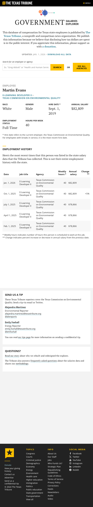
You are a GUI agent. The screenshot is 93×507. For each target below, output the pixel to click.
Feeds (50, 489)
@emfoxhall (11, 331)
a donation (49, 46)
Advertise (9, 477)
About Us (52, 453)
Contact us (10, 474)
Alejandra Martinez (15, 307)
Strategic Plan (54, 466)
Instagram (75, 463)
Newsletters (53, 492)
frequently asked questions (44, 360)
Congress (30, 453)
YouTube (75, 460)
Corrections (53, 485)
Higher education (34, 479)
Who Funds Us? (55, 463)
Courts (29, 456)
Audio (50, 495)
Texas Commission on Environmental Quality (31, 98)
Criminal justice (33, 460)
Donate (8, 465)
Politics (29, 486)
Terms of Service (55, 479)
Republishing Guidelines (54, 471)
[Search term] (27, 67)
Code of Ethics (54, 476)
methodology (22, 363)
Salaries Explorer (72, 22)
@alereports (11, 316)
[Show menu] (86, 3)
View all (29, 499)
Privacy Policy (54, 482)
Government (40, 22)
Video (50, 498)
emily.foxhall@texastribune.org (20, 328)
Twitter (74, 456)
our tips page (24, 337)
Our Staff (52, 456)
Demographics (33, 463)
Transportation (33, 496)
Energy (29, 470)
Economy (30, 466)
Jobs (50, 460)
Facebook (75, 453)
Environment (32, 473)
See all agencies (82, 67)
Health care (31, 476)
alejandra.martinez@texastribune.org (23, 313)
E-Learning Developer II (17, 95)
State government (34, 492)
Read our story (12, 355)
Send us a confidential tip (12, 482)
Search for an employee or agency (18, 62)
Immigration (32, 483)
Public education (34, 489)
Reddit (74, 470)
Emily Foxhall (12, 322)
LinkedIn (75, 466)
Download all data (59, 54)
